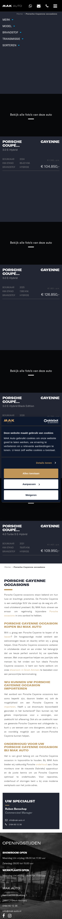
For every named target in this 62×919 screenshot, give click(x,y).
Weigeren (31, 494)
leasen (7, 636)
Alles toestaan (31, 473)
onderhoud (41, 764)
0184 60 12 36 (13, 824)
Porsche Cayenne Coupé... (31, 143)
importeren (10, 706)
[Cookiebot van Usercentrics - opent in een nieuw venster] (44, 421)
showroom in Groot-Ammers (25, 669)
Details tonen (44, 462)
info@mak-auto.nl (15, 820)
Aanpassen (31, 484)
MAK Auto (11, 888)
